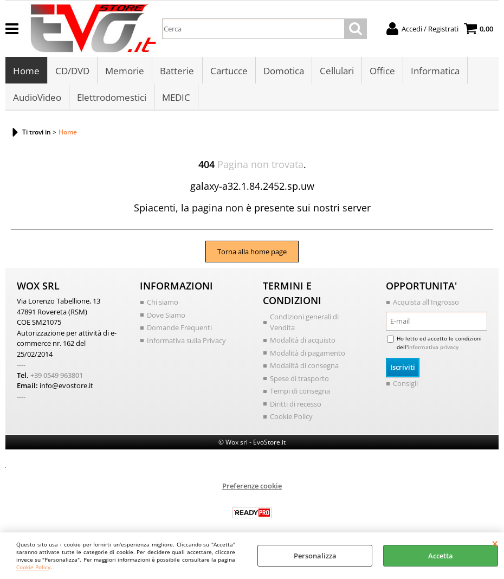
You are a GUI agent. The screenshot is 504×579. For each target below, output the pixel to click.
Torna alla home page (252, 254)
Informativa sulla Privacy (186, 342)
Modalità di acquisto (302, 342)
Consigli (405, 385)
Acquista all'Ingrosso (426, 304)
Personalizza (315, 556)
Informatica (434, 71)
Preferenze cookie (252, 487)
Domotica (283, 71)
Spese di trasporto (299, 380)
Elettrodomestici (111, 98)
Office (382, 71)
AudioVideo (37, 98)
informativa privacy (433, 348)
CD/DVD (72, 71)
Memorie (124, 71)
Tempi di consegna (300, 393)
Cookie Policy (33, 567)
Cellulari (336, 71)
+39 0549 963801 (56, 377)
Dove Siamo (166, 316)
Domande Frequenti (179, 329)
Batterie (177, 71)
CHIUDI (495, 543)
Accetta (440, 556)
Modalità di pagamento (307, 354)
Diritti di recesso (295, 405)
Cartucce (228, 71)
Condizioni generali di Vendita (304, 324)
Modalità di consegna (304, 367)
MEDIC (176, 98)
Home (26, 71)
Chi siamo (162, 304)
